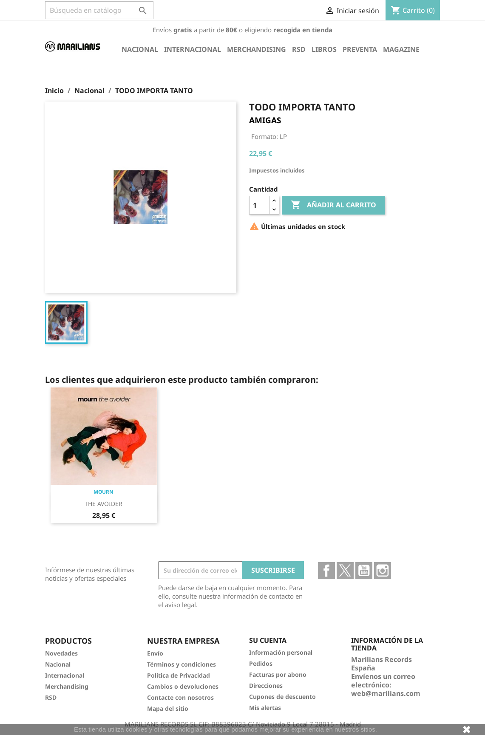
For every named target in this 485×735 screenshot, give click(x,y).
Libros (324, 49)
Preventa (360, 49)
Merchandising (256, 49)
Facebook (326, 570)
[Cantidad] (259, 205)
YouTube (363, 570)
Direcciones (266, 685)
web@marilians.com (385, 693)
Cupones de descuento (282, 697)
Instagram (382, 570)
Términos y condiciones (181, 664)
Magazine (401, 49)
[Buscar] (99, 10)
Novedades (61, 653)
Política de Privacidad (178, 675)
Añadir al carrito (333, 205)
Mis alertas (265, 708)
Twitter (345, 570)
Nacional (140, 49)
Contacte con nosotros (180, 697)
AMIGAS (265, 120)
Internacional (192, 49)
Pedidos (260, 663)
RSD (299, 49)
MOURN (103, 491)
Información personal (280, 652)
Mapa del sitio (167, 708)
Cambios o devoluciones (182, 686)
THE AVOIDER (103, 504)
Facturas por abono (277, 674)
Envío (155, 653)
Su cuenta (267, 640)
